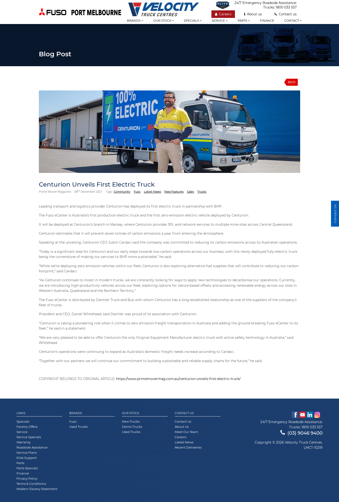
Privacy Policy (26, 478)
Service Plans (26, 452)
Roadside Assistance (32, 447)
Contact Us (184, 413)
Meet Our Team (186, 432)
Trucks (201, 191)
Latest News (152, 191)
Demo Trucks (132, 427)
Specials (193, 20)
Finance (267, 20)
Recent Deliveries (188, 447)
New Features (174, 191)
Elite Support (26, 458)
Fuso (137, 191)
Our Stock (130, 413)
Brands (75, 413)
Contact (293, 20)
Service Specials (28, 437)
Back (291, 82)
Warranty (23, 442)
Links (20, 413)
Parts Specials (27, 468)
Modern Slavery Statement (36, 489)
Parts (244, 20)
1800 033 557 (286, 7)
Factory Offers (26, 427)
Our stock (163, 20)
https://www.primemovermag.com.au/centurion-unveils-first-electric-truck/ (178, 379)
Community (122, 191)
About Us (182, 427)
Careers (223, 14)
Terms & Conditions (31, 484)
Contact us (285, 14)
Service (220, 20)
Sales (190, 191)
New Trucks (131, 421)
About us (253, 14)
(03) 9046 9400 (301, 433)
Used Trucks (78, 427)
